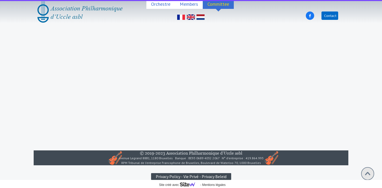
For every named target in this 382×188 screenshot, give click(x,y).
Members (189, 4)
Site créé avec (179, 185)
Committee (218, 4)
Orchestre (160, 4)
